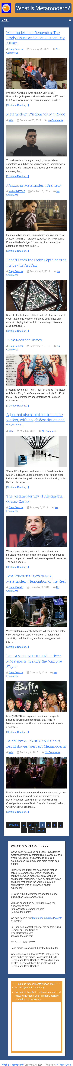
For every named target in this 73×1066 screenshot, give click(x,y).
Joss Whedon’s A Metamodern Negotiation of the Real (36, 576)
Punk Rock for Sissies (24, 338)
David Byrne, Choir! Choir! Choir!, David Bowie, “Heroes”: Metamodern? (36, 741)
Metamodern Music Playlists (47, 915)
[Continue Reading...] (17, 104)
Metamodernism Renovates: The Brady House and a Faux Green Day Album (35, 37)
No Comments (55, 119)
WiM (11, 119)
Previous (13, 822)
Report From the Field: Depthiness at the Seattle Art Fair (34, 262)
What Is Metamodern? (12, 1062)
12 (31, 827)
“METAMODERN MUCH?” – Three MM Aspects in (34, 658)
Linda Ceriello (16, 585)
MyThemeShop (63, 1062)
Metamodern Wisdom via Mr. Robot (35, 113)
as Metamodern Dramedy (34, 184)
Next (40, 827)
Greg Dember (16, 48)
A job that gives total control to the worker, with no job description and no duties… (35, 418)
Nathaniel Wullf (17, 190)
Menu (5, 20)
